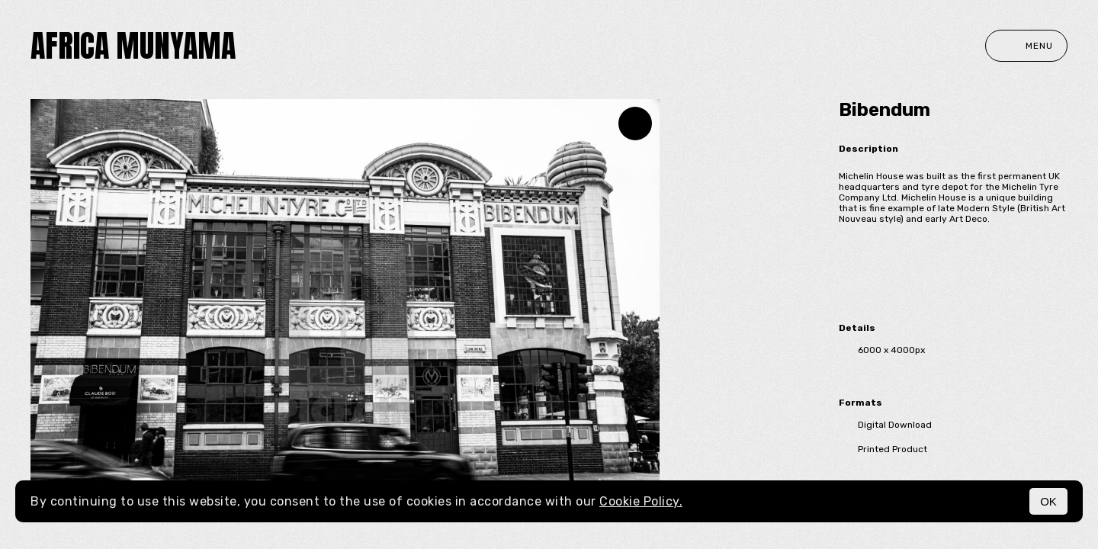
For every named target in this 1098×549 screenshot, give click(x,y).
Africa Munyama (133, 46)
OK (1048, 501)
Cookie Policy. (640, 501)
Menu (1026, 46)
